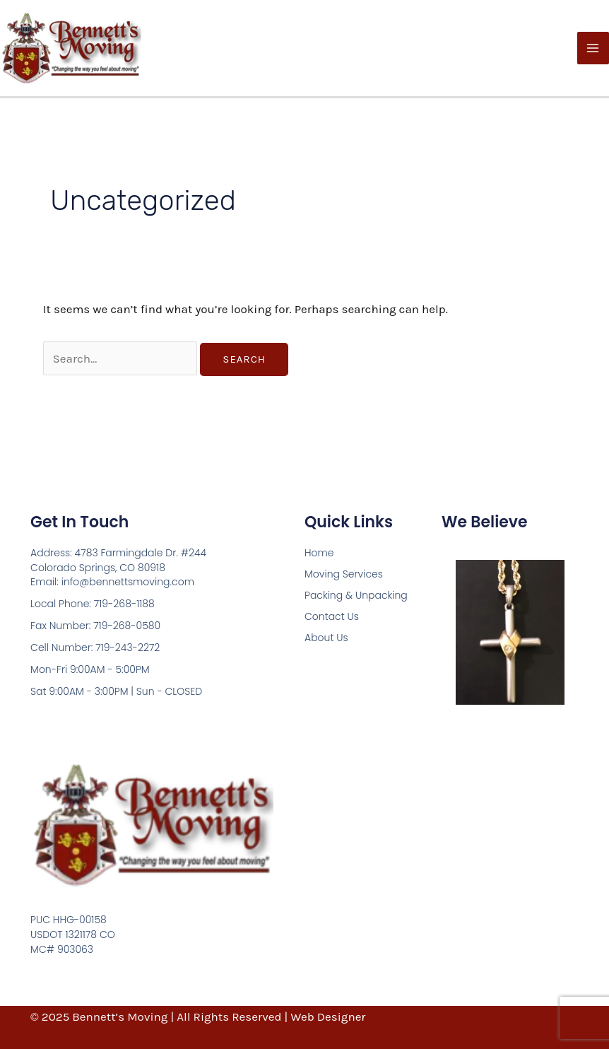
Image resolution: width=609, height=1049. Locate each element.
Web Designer (327, 1016)
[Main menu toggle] (593, 48)
